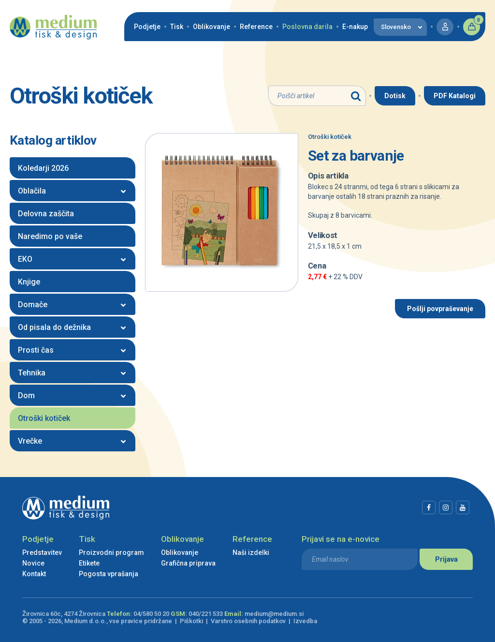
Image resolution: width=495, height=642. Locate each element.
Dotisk (395, 96)
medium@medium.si (274, 613)
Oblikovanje (211, 26)
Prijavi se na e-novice (340, 539)
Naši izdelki (251, 552)
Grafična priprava (188, 563)
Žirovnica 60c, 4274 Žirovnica (63, 613)
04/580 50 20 (151, 613)
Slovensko (396, 26)
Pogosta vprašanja (108, 574)
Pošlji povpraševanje (440, 309)
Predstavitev (42, 552)
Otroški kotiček (329, 136)
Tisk (176, 26)
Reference (256, 26)
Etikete (89, 563)
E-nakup (355, 26)
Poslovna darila (307, 26)
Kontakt (34, 574)
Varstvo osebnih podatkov (248, 621)
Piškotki (191, 621)
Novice (33, 563)
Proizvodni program (111, 552)
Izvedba (305, 621)
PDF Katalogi (455, 96)
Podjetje (147, 26)
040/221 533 (206, 613)
